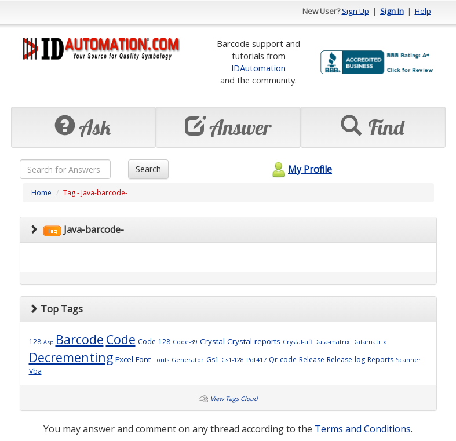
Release (311, 360)
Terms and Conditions (363, 428)
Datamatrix (369, 342)
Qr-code (283, 360)
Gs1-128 (232, 360)
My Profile (300, 169)
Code (121, 339)
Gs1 (212, 360)
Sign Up (355, 11)
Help (423, 11)
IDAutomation (258, 68)
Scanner (408, 360)
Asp (48, 342)
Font (143, 359)
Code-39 (185, 342)
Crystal (212, 341)
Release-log (346, 360)
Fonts (161, 360)
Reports (380, 360)
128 (35, 342)
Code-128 (154, 342)
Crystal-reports (253, 341)
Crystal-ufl (297, 342)
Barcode (80, 339)
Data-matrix (332, 342)
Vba (35, 371)
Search (148, 168)
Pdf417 (256, 360)
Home (41, 193)
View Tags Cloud (234, 399)
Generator (188, 360)
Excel (124, 359)
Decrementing (71, 357)
